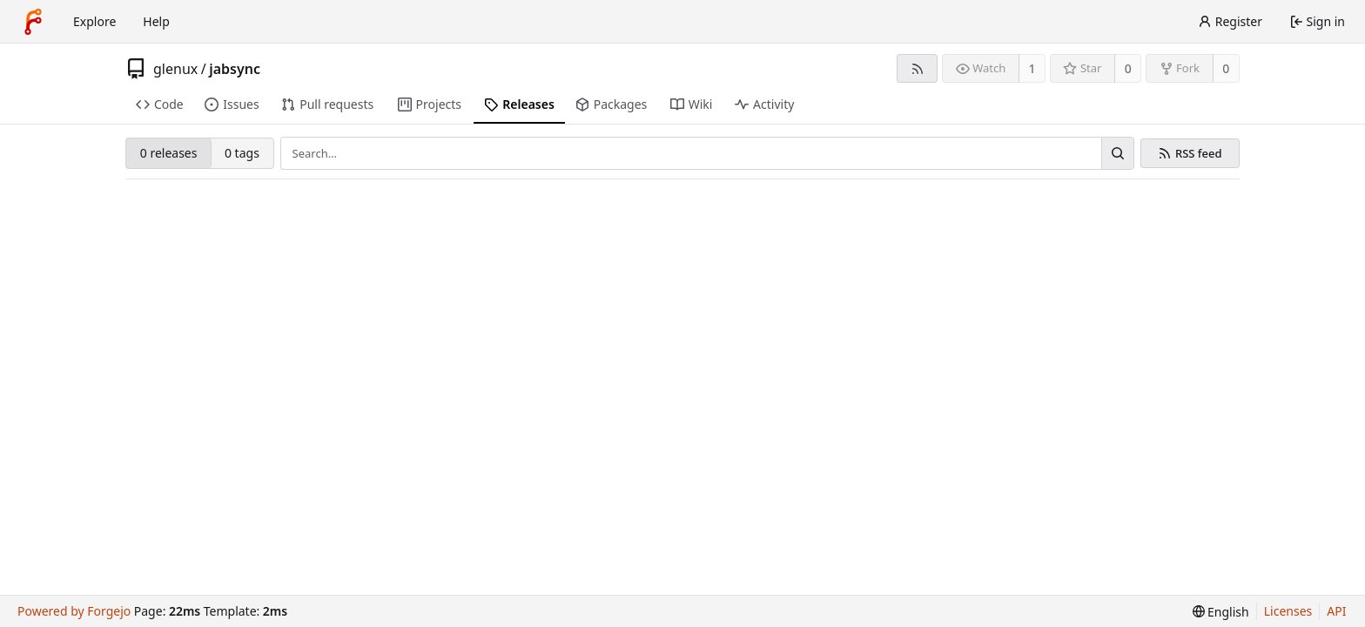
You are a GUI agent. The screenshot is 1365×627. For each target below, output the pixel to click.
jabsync (234, 69)
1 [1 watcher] (1032, 68)
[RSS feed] (917, 68)
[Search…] (1117, 153)
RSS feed (1198, 153)
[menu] (1221, 611)
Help (156, 21)
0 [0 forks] (1225, 68)
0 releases (169, 153)
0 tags (242, 153)
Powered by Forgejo (74, 611)
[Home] (33, 21)
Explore (94, 21)
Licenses (1288, 611)
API (1336, 611)
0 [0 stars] (1128, 68)
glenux (175, 69)
